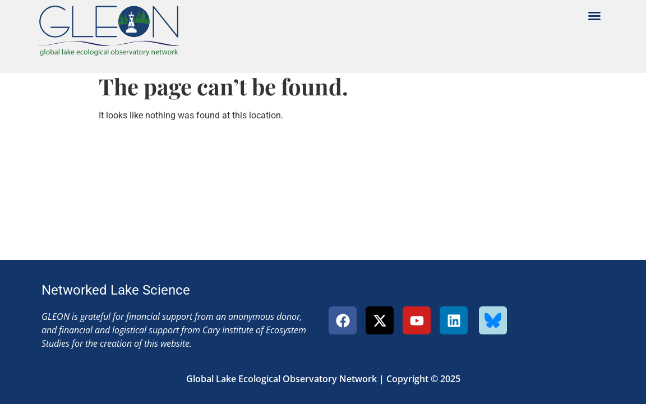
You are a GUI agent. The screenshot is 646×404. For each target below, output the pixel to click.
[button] (594, 16)
